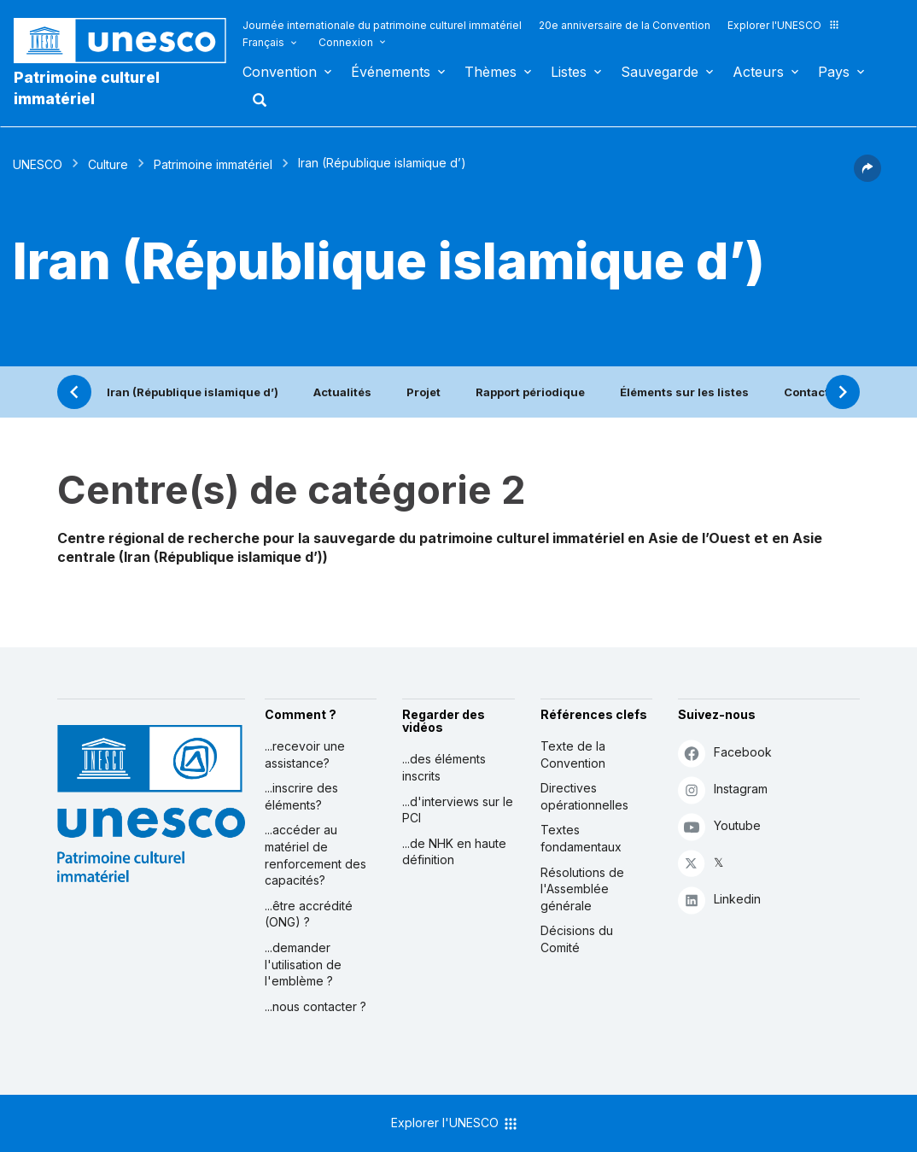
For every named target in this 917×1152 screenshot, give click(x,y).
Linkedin (719, 899)
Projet (423, 392)
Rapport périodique (530, 392)
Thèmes (490, 71)
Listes (569, 71)
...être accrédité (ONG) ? (309, 914)
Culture (108, 164)
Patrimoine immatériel (213, 164)
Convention (279, 71)
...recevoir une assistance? (305, 754)
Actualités (342, 392)
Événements (390, 71)
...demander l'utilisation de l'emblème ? (303, 964)
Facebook (725, 753)
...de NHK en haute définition (454, 852)
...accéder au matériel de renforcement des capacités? (315, 854)
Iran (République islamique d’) (192, 392)
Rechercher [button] (254, 99)
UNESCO (37, 164)
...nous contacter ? (315, 1006)
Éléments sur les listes (684, 392)
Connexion (345, 42)
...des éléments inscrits (444, 767)
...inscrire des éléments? (301, 796)
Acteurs (758, 71)
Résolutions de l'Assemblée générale (582, 889)
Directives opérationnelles (584, 796)
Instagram (723, 789)
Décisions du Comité (576, 939)
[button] (867, 176)
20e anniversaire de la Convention (624, 25)
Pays (834, 71)
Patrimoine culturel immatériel (87, 88)
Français (263, 42)
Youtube (719, 826)
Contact (806, 392)
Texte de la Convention (572, 754)
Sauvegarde (659, 71)
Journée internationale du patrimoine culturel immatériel (382, 25)
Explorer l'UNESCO (783, 25)
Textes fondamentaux (581, 838)
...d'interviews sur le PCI (457, 810)
